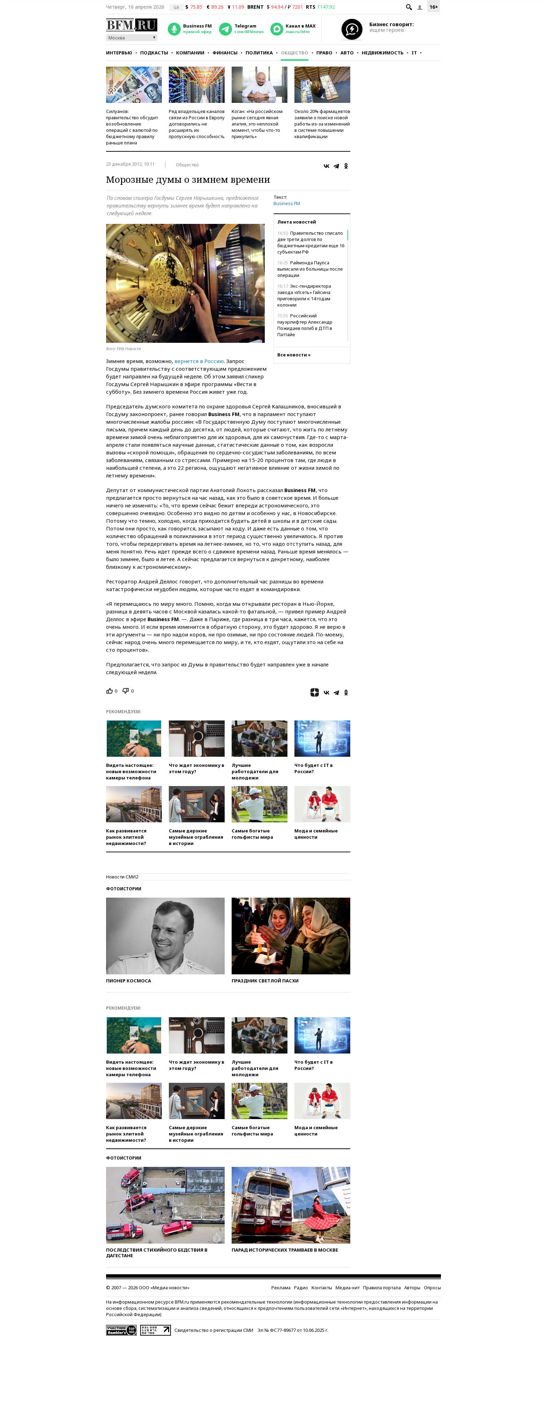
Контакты (322, 1287)
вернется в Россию (199, 360)
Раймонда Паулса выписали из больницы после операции (310, 268)
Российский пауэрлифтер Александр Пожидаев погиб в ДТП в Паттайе (304, 325)
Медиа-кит (348, 1287)
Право (324, 53)
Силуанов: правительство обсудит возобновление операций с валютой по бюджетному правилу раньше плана (132, 127)
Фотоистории (123, 889)
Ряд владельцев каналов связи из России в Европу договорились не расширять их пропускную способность (197, 123)
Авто (347, 53)
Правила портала (382, 1287)
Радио (301, 1287)
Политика (259, 53)
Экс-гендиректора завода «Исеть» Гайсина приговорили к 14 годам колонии (304, 295)
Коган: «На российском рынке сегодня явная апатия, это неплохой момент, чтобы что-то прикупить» (257, 123)
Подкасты (154, 53)
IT (414, 53)
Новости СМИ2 (122, 877)
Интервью (119, 53)
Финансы (225, 53)
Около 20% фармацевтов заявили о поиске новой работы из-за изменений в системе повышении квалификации (322, 123)
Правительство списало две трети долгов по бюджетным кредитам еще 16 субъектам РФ (310, 242)
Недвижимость (383, 53)
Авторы (412, 1287)
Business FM (287, 203)
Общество (294, 53)
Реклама (281, 1287)
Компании (190, 53)
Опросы (432, 1287)
